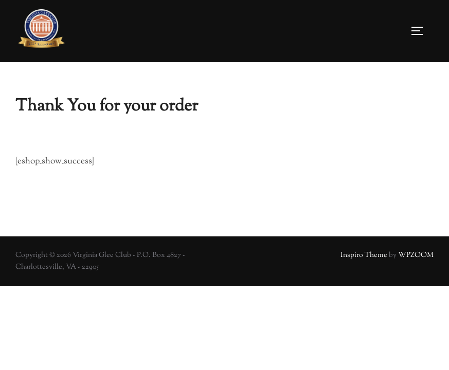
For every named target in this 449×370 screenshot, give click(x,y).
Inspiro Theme (363, 255)
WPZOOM (416, 255)
